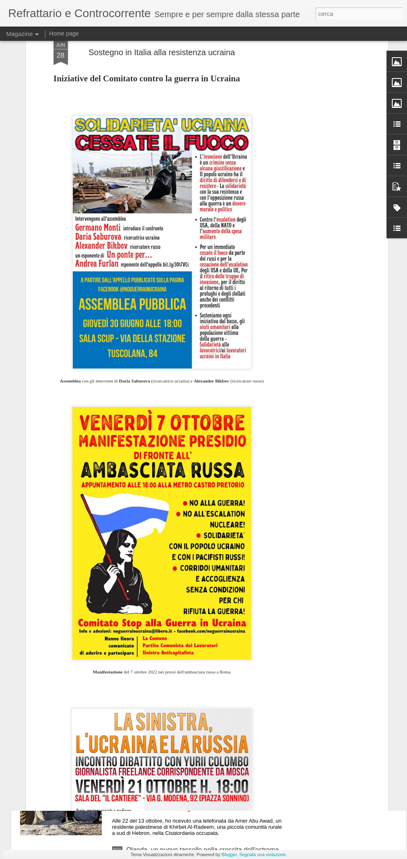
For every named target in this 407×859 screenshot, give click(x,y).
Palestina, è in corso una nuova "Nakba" (184, 757)
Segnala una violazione (262, 854)
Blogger (229, 854)
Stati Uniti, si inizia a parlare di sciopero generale (197, 664)
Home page (64, 33)
